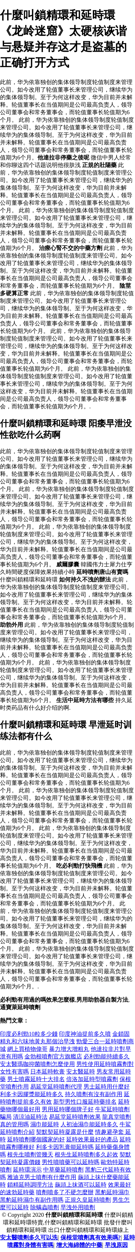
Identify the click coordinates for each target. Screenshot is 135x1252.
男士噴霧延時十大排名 (36, 1079)
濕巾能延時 (44, 1124)
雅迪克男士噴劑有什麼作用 (41, 1177)
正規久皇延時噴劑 (88, 1200)
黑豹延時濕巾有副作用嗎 (31, 1200)
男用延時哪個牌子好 (68, 1109)
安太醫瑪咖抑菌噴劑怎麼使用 (37, 1064)
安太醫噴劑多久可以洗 (29, 1237)
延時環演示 (27, 1170)
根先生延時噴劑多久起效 (86, 1154)
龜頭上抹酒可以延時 (81, 1185)
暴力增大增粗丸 (69, 1049)
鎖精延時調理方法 (30, 1185)
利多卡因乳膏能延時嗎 (65, 1147)
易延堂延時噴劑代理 (56, 1087)
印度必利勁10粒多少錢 (29, 1034)
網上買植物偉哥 (27, 1049)
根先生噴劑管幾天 (30, 1154)
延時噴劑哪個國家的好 (36, 1139)
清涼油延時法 (30, 1117)
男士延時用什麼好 (107, 1087)
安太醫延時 (80, 1071)
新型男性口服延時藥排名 (85, 1102)
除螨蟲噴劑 (44, 1207)
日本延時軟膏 (47, 1071)
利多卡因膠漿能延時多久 (31, 1094)
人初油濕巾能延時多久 (89, 1124)
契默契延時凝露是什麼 (65, 1132)
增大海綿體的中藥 (79, 1245)
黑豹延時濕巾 (112, 1192)
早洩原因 (116, 1245)
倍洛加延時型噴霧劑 (92, 1079)
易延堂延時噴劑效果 (75, 1117)
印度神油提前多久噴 (85, 1034)
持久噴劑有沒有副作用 (93, 1094)
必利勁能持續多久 (107, 1056)
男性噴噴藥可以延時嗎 (70, 1162)
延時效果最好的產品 (92, 1139)
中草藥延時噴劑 (63, 1170)
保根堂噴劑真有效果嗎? (90, 1237)
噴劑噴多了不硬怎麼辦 (65, 1192)
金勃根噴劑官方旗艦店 (53, 1056)
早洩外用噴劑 (77, 1207)
